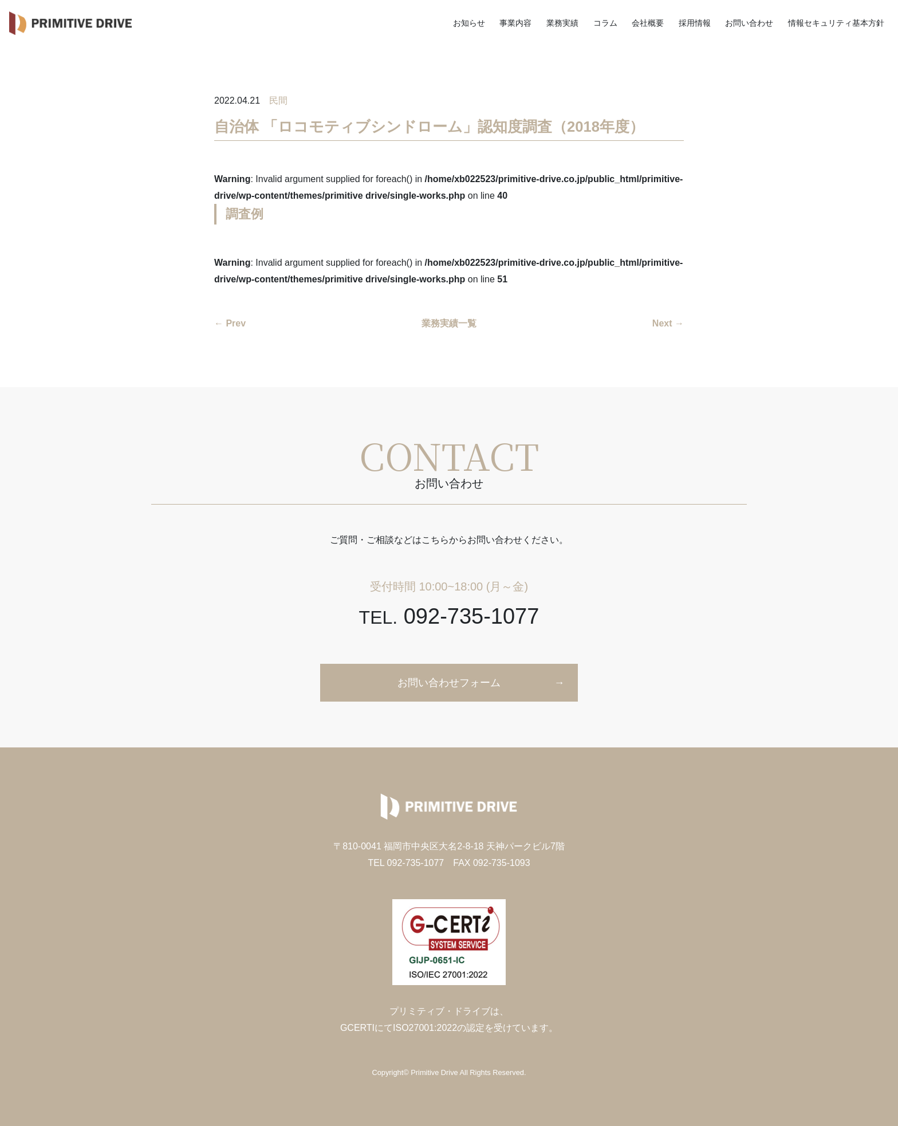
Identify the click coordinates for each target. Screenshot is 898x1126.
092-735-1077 (449, 616)
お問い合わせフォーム (449, 682)
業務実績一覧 (449, 323)
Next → (668, 323)
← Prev (230, 323)
